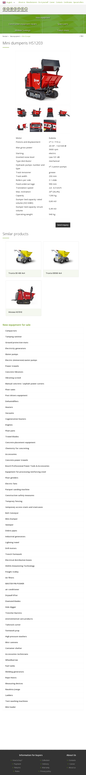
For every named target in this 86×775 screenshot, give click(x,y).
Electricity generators (15, 349)
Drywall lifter (11, 596)
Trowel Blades (12, 437)
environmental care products (19, 619)
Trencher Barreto (13, 613)
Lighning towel (12, 543)
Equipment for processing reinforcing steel (25, 472)
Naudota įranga (12, 690)
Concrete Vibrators (14, 372)
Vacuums (9, 413)
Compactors (11, 331)
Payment (17, 764)
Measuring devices (14, 684)
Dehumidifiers (11, 402)
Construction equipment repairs (23, 24)
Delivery (45, 764)
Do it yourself (43, 2)
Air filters (9, 578)
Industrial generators (15, 537)
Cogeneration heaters (15, 419)
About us (21, 2)
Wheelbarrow (11, 660)
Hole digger (10, 607)
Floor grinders (11, 478)
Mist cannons (11, 643)
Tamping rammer (13, 337)
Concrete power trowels (16, 460)
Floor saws (10, 390)
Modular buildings (23, 30)
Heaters (9, 407)
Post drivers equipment (16, 396)
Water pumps (11, 355)
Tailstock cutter (13, 625)
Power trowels (12, 366)
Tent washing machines (16, 701)
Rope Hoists (11, 678)
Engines (9, 425)
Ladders (9, 696)
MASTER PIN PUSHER (14, 584)
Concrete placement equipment (20, 443)
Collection (46, 760)
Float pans (10, 431)
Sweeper (9, 525)
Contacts (59, 2)
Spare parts (63, 24)
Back (81, 36)
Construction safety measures (19, 496)
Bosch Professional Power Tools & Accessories (27, 466)
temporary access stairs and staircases (24, 507)
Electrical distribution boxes (18, 560)
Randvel (5, 36)
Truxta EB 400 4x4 (16, 272)
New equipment (43, 17)
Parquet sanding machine (17, 490)
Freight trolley (12, 572)
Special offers (78, 2)
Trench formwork (13, 554)
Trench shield (63, 30)
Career (52, 2)
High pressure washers (16, 637)
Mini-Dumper (29, 36)
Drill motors (11, 549)
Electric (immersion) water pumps (21, 360)
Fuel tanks (10, 666)
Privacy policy (45, 771)
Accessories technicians (16, 654)
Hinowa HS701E (15, 312)
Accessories (11, 454)
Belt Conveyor (11, 513)
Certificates (68, 2)
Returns (17, 767)
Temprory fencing (13, 502)
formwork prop (12, 631)
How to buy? (17, 760)
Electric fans (11, 484)
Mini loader (10, 707)
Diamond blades (13, 601)
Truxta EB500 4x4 (55, 272)
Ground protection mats (16, 343)
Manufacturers (31, 2)
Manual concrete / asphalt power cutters (24, 384)
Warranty (45, 767)
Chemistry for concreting (17, 449)
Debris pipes (11, 531)
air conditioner (12, 590)
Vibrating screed (13, 378)
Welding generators (14, 672)
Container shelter (13, 648)
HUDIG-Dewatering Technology (20, 566)
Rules (17, 771)
